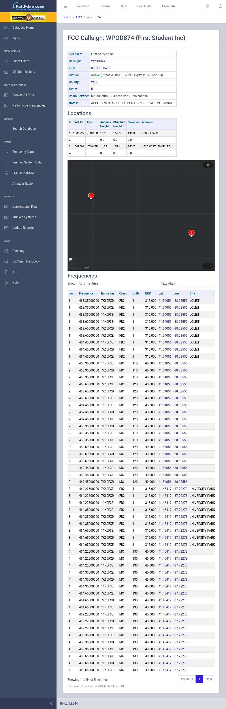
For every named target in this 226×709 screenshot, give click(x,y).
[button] (207, 6)
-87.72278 (181, 489)
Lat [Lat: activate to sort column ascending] (160, 293)
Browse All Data (17, 95)
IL (92, 89)
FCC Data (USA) (17, 173)
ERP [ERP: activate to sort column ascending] (148, 293)
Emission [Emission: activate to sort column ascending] (107, 293)
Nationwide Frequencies (22, 106)
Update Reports (17, 228)
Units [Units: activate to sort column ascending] (136, 293)
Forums (105, 6)
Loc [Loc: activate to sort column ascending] (71, 293)
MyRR (10, 38)
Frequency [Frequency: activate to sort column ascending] (86, 293)
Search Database (18, 129)
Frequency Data (17, 152)
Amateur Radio (16, 184)
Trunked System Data (21, 162)
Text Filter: (188, 284)
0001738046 (100, 68)
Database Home (17, 28)
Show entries (83, 284)
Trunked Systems (18, 217)
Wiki (124, 6)
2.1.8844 (72, 703)
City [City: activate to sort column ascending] (192, 293)
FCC (79, 17)
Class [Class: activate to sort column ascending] (123, 293)
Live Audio (144, 6)
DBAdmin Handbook (20, 262)
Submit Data (14, 61)
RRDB (67, 17)
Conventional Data (19, 207)
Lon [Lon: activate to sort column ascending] (176, 293)
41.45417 (164, 489)
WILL (94, 82)
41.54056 (164, 300)
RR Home (82, 6)
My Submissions (17, 72)
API (8, 272)
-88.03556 (181, 300)
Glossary (12, 251)
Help (9, 283)
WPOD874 (98, 61)
